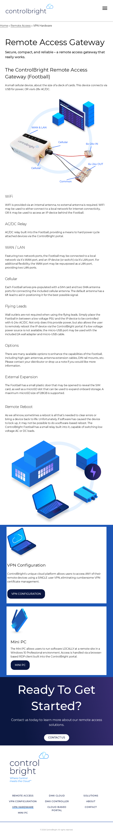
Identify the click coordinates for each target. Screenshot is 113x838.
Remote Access (21, 25)
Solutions (90, 795)
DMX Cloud (57, 795)
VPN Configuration (26, 593)
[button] (56, 737)
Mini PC (20, 665)
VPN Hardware (22, 807)
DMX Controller (57, 801)
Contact (91, 807)
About (90, 801)
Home (4, 25)
